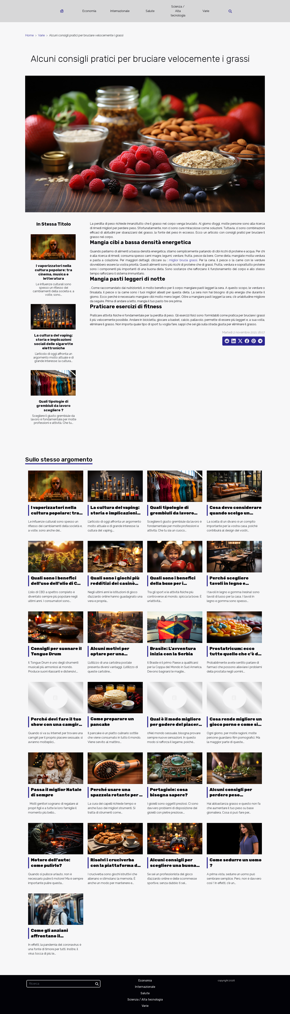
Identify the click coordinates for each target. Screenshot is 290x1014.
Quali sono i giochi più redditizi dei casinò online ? (114, 583)
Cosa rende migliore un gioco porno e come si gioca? (236, 724)
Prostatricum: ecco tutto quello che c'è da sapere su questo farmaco (235, 657)
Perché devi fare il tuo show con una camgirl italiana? (56, 724)
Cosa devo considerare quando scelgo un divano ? (236, 513)
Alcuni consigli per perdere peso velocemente (231, 795)
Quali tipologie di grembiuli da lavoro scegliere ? (53, 405)
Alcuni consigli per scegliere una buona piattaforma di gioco (174, 865)
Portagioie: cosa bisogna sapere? (169, 792)
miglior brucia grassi (183, 260)
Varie (206, 11)
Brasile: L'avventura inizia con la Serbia (173, 651)
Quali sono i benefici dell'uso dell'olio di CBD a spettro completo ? (57, 583)
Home (29, 35)
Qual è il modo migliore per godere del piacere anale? (175, 724)
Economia (89, 11)
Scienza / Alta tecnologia (178, 11)
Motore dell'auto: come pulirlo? (50, 862)
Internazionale (119, 11)
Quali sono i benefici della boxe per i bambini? (172, 583)
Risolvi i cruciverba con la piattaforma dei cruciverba (115, 865)
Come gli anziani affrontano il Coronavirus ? (49, 936)
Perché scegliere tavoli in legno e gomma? (229, 583)
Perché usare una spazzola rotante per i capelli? (115, 795)
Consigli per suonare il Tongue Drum (56, 651)
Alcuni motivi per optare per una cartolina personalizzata (109, 657)
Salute (150, 11)
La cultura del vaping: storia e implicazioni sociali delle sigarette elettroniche (53, 341)
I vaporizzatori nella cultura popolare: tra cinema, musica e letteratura (53, 272)
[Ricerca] (63, 983)
